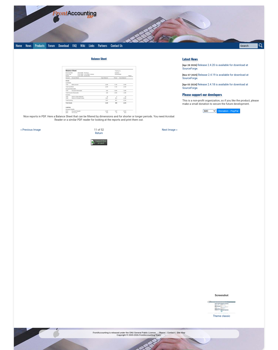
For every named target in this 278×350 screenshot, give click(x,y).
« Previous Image (31, 129)
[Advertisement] (99, 158)
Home (162, 332)
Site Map (181, 332)
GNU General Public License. (142, 332)
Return (99, 133)
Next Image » (169, 129)
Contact (171, 332)
